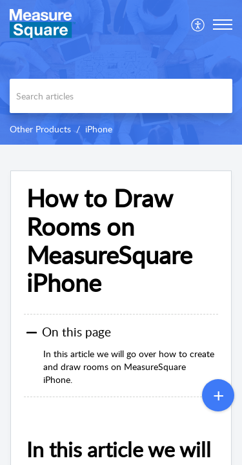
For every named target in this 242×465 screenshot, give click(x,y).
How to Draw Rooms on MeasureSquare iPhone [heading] (109, 240)
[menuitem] (198, 24)
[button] (198, 24)
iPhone (98, 129)
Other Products (40, 129)
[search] (121, 96)
